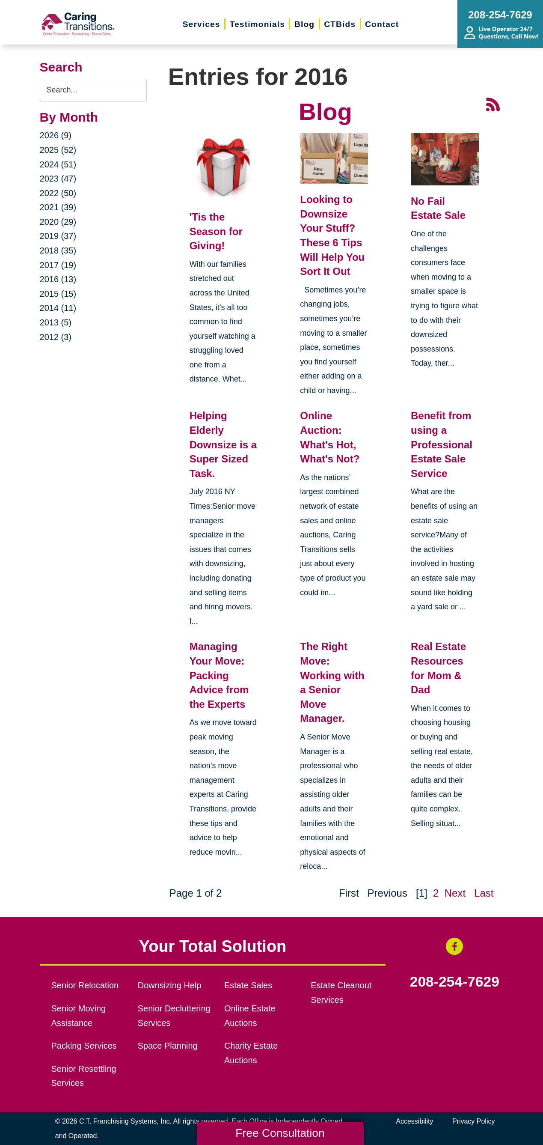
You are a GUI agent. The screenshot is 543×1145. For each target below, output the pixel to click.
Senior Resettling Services (83, 1076)
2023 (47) (58, 178)
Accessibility (414, 1121)
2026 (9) (56, 135)
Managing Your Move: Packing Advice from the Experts (219, 675)
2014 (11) (58, 308)
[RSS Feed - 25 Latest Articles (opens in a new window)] (493, 103)
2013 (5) (56, 322)
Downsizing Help (170, 985)
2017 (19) (58, 265)
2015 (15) (58, 293)
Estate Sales (248, 985)
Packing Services (83, 1045)
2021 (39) (58, 207)
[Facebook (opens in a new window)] (454, 946)
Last (483, 893)
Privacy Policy (473, 1121)
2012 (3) (56, 337)
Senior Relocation (85, 985)
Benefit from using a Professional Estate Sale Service (441, 444)
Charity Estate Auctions (251, 1053)
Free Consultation (279, 1133)
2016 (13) (58, 279)
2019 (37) (58, 236)
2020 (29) (58, 222)
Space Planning (168, 1045)
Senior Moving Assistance (78, 1016)
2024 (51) (58, 164)
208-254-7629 (454, 982)
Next (455, 893)
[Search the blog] (93, 90)
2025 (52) (58, 150)
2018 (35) (58, 250)
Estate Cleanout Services (341, 993)
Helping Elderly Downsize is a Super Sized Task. (223, 444)
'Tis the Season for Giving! (216, 231)
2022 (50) (58, 193)
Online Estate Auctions (250, 1016)
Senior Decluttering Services (174, 1016)
